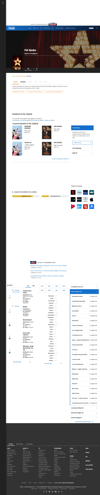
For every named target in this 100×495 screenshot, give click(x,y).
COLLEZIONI (89, 465)
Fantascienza (51, 324)
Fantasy (51, 327)
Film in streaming (11, 471)
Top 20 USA (26, 459)
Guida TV (25, 464)
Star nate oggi (73, 452)
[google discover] (52, 492)
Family (51, 322)
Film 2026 (9, 470)
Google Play (57, 470)
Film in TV (10, 457)
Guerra (51, 334)
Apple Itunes (57, 468)
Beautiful (41, 455)
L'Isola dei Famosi (43, 468)
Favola (51, 329)
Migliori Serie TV (27, 457)
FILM (8, 448)
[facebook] (44, 492)
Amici (40, 471)
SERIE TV (25, 448)
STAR (71, 448)
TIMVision (56, 466)
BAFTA (72, 470)
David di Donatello (75, 467)
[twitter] (61, 492)
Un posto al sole (43, 464)
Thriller (51, 358)
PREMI (72, 456)
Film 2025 (9, 468)
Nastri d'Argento (74, 468)
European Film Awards (76, 474)
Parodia (52, 343)
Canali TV (41, 475)
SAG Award (73, 475)
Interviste (9, 464)
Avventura (51, 303)
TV (39, 448)
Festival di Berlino (74, 465)
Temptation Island (43, 462)
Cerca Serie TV (27, 455)
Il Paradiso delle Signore (45, 470)
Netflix (55, 455)
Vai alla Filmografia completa (60, 159)
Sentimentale (51, 353)
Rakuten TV (57, 473)
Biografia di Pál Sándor (19, 91)
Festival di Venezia (75, 461)
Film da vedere (11, 466)
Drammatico (51, 317)
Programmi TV (42, 473)
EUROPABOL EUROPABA (19, 120)
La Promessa (42, 457)
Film (37, 69)
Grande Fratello (43, 461)
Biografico (51, 308)
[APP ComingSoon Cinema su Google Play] (89, 482)
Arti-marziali (51, 300)
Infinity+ (56, 462)
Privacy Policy (43, 488)
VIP (86, 456)
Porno (51, 348)
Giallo (51, 331)
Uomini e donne (43, 459)
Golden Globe (73, 459)
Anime (51, 298)
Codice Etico (34, 488)
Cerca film (10, 475)
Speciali (25, 468)
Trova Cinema (11, 452)
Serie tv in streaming (28, 466)
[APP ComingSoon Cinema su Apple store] (79, 482)
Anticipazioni (42, 453)
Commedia (50, 312)
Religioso (51, 351)
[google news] (49, 492)
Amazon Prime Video (59, 457)
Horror (51, 336)
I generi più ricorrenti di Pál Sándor (54, 91)
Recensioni (10, 461)
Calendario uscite (11, 453)
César (71, 472)
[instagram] (46, 492)
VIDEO (87, 452)
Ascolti (40, 477)
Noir (51, 341)
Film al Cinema (11, 450)
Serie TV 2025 (26, 452)
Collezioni (9, 473)
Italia (28, 286)
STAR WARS (89, 469)
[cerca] (97, 28)
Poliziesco (51, 346)
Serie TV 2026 (26, 453)
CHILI (55, 464)
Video (8, 459)
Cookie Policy (63, 488)
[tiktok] (58, 492)
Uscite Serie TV (27, 461)
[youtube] (55, 492)
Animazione (51, 296)
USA (34, 286)
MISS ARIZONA (35, 120)
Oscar (71, 458)
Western (51, 360)
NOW (55, 461)
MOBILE (88, 461)
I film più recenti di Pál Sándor (35, 91)
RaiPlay (56, 471)
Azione (51, 305)
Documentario (51, 315)
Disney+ (56, 459)
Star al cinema (73, 450)
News (8, 462)
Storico (51, 355)
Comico (51, 310)
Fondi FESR (72, 488)
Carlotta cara (47, 120)
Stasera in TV (42, 450)
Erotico (51, 320)
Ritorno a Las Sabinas (44, 466)
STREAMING (57, 448)
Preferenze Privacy (53, 488)
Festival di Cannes (75, 463)
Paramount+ (57, 475)
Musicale (51, 339)
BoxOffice (9, 455)
